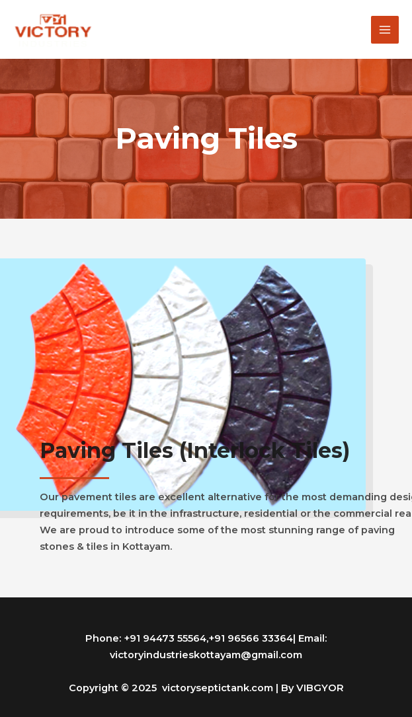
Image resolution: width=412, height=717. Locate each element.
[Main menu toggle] (385, 30)
